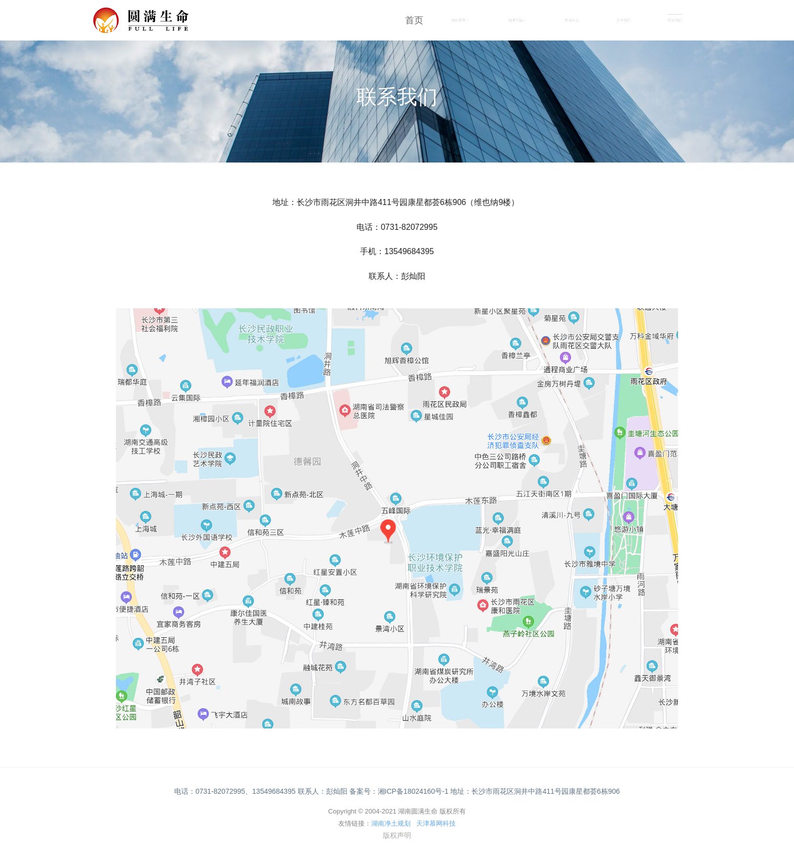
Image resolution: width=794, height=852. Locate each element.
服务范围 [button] (517, 20)
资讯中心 (571, 20)
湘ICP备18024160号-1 (413, 791)
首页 (414, 20)
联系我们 (675, 20)
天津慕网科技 (436, 823)
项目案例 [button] (460, 20)
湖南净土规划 (391, 823)
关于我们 (623, 20)
